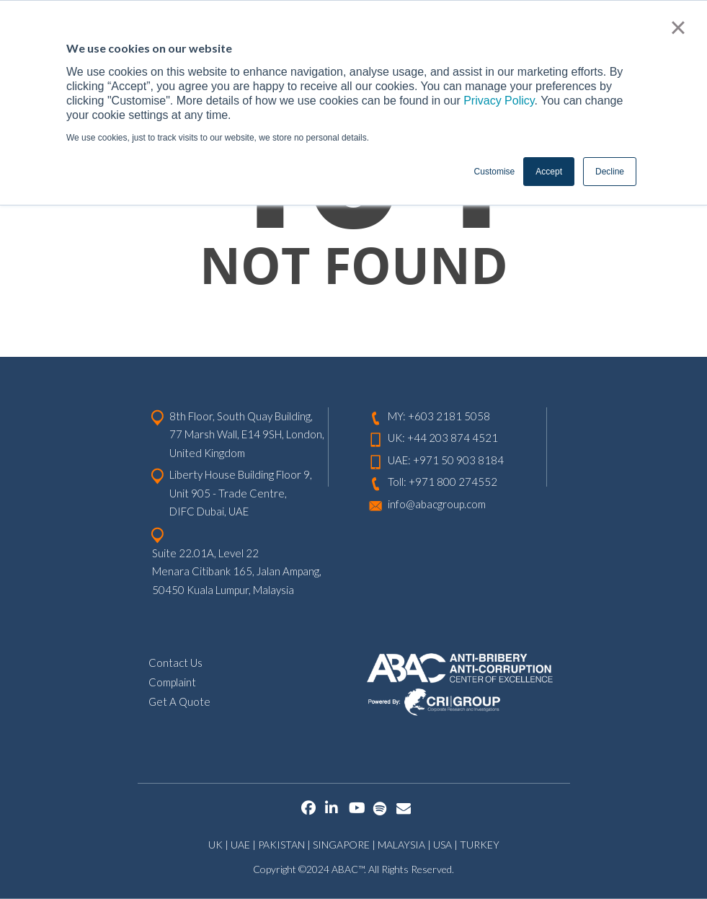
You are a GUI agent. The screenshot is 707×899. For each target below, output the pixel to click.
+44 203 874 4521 (452, 437)
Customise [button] (494, 172)
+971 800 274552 (453, 481)
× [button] (678, 27)
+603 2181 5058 (449, 415)
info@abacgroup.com (437, 503)
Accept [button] (548, 172)
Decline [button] (609, 172)
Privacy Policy (498, 100)
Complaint (172, 682)
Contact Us (175, 662)
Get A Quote (179, 701)
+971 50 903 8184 (458, 459)
